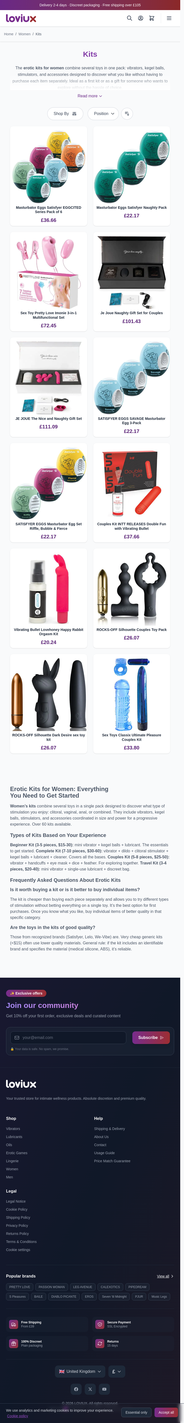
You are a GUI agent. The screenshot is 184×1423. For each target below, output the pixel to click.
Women (24, 34)
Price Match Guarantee (112, 1161)
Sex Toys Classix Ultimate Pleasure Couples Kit (131, 737)
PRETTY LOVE (19, 1287)
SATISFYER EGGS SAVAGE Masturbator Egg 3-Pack (131, 421)
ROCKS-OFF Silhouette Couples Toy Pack (132, 630)
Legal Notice (16, 1201)
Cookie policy (17, 1416)
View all (165, 1276)
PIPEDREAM (137, 1287)
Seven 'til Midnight (114, 1296)
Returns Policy (17, 1234)
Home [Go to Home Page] (8, 34)
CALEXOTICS (110, 1287)
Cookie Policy (16, 1209)
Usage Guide (104, 1153)
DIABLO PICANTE (63, 1296)
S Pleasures (17, 1296)
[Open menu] (169, 18)
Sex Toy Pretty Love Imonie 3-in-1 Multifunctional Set (48, 315)
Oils (9, 1145)
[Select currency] (116, 1372)
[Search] (130, 18)
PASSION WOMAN (52, 1287)
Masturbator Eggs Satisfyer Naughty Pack (132, 208)
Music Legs (159, 1296)
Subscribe (151, 1037)
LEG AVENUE (82, 1287)
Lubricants (14, 1137)
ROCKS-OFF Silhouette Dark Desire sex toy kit (48, 737)
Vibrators (13, 1129)
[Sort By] (103, 113)
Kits (38, 34)
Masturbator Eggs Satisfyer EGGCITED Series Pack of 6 (48, 210)
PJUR (139, 1296)
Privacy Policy (17, 1226)
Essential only (136, 1412)
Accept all (166, 1412)
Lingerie (12, 1161)
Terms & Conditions (21, 1242)
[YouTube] (104, 1389)
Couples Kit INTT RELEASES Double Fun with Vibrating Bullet (131, 526)
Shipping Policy (18, 1217)
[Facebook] (76, 1389)
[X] (90, 1389)
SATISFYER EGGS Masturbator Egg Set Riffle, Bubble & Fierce (48, 526)
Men (9, 1177)
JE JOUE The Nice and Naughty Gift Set (48, 419)
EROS (89, 1296)
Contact (100, 1145)
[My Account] (141, 18)
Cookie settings (18, 1250)
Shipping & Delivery (109, 1129)
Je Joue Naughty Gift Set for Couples (132, 313)
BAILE (38, 1296)
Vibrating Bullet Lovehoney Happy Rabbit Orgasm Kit (48, 632)
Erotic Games (16, 1153)
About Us (101, 1137)
